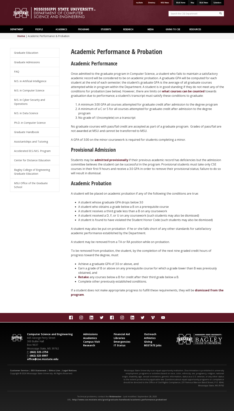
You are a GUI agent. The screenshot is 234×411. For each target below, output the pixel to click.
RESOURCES (195, 29)
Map (192, 2)
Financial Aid (122, 334)
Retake (83, 277)
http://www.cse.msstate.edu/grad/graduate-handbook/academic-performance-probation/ (119, 399)
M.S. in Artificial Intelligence (30, 81)
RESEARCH (128, 29)
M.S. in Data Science (26, 113)
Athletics (150, 338)
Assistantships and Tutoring (31, 141)
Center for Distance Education (32, 160)
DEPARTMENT (16, 29)
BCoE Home (180, 2)
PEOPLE (39, 29)
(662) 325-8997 (39, 355)
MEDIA (151, 29)
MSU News (165, 2)
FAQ (16, 71)
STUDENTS (106, 29)
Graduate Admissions (27, 62)
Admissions (90, 334)
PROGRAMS (83, 29)
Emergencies (122, 341)
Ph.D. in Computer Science (30, 122)
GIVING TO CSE (173, 29)
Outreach (150, 334)
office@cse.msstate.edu (42, 359)
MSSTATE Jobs (152, 345)
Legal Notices (69, 370)
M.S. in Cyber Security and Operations (29, 102)
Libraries (119, 338)
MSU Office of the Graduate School (31, 185)
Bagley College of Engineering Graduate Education (32, 172)
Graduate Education (26, 52)
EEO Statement (38, 370)
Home (21, 36)
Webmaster (115, 396)
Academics (90, 338)
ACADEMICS (61, 29)
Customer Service (19, 370)
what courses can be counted (183, 91)
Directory (151, 2)
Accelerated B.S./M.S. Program (32, 151)
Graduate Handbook (26, 132)
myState (139, 2)
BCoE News (203, 2)
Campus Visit (91, 341)
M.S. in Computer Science (29, 90)
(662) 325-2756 (39, 352)
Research (89, 345)
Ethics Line (54, 370)
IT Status (119, 345)
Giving (148, 341)
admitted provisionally (111, 160)
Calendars (217, 2)
